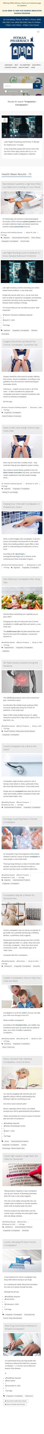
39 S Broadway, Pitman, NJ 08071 (16, 19)
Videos (25, 91)
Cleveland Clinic (21, 1025)
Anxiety (23, 1145)
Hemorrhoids (25, 241)
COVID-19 (10, 698)
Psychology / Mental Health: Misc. (13, 1148)
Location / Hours (11, 67)
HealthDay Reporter (11, 1123)
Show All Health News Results (15, 1404)
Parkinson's (29, 1396)
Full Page (4, 235)
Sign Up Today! (24, 67)
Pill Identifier (25, 65)
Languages (8, 65)
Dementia (36, 966)
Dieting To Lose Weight (10, 492)
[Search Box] (18, 86)
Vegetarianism (9, 647)
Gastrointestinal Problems (20, 238)
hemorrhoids (19, 227)
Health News (11, 91)
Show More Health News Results (16, 1401)
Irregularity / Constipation (10, 241)
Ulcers (7, 1141)
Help (16, 65)
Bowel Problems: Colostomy (11, 416)
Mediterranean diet (13, 631)
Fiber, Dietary (35, 238)
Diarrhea (34, 330)
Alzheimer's (8, 966)
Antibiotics (5, 651)
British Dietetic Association (12, 472)
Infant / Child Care (8, 1047)
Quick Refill (36, 65)
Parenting (7, 1044)
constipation (34, 857)
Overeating (5, 334)
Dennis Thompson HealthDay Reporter (18, 315)
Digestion (6, 238)
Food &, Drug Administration (12, 1318)
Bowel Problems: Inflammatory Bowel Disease (19, 731)
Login (33, 67)
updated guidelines (29, 221)
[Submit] (37, 86)
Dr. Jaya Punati (18, 554)
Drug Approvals (29, 1314)
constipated (19, 791)
